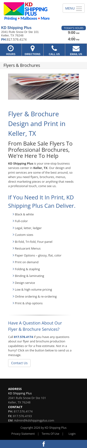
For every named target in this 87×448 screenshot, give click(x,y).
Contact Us (19, 363)
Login (72, 434)
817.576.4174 (23, 337)
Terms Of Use (50, 434)
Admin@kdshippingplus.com (34, 420)
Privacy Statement (23, 434)
